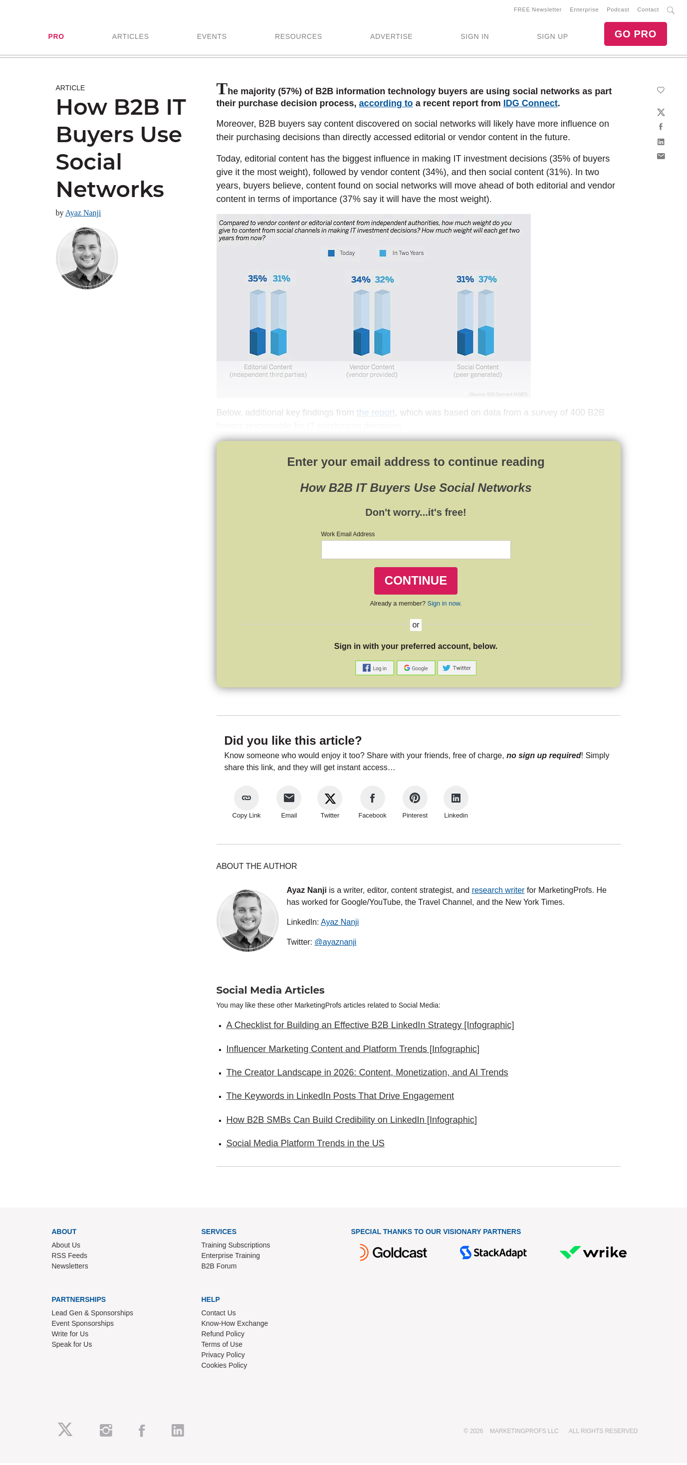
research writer (498, 892)
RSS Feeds (70, 1257)
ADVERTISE (391, 37)
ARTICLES (130, 37)
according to (386, 105)
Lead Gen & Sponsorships (92, 1315)
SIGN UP (552, 37)
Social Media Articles (271, 992)
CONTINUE (416, 582)
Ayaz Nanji (83, 214)
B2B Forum (219, 1268)
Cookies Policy (224, 1367)
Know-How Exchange (235, 1325)
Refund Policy (223, 1336)
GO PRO (636, 34)
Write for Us (70, 1336)
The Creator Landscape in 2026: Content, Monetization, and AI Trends (367, 1074)
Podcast (618, 10)
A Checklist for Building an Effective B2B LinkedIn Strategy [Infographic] (370, 1027)
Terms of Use (222, 1346)
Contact (648, 10)
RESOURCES (298, 37)
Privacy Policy (223, 1357)
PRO (56, 37)
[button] (375, 669)
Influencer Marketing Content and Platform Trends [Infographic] (353, 1051)
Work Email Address (348, 536)
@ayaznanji (336, 944)
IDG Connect (530, 105)
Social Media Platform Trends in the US (306, 1145)
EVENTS (212, 37)
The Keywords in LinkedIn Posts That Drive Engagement (341, 1098)
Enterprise (584, 10)
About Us (66, 1247)
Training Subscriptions (236, 1247)
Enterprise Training (231, 1257)
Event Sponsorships (83, 1325)
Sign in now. (445, 605)
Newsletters (70, 1268)
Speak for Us (72, 1346)
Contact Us (219, 1315)
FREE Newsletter (538, 10)
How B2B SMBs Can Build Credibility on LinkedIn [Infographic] (352, 1122)
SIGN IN (474, 37)
